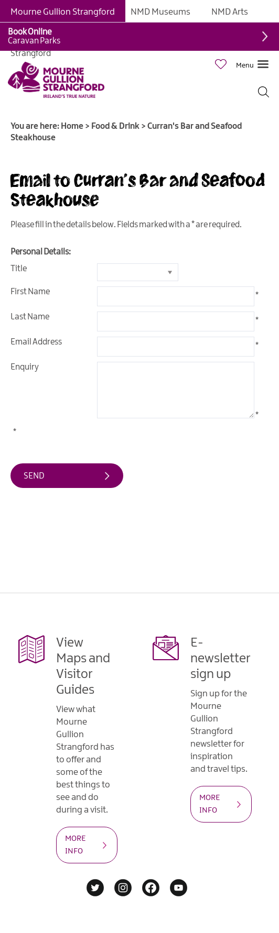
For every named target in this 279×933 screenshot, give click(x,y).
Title (18, 268)
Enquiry (24, 367)
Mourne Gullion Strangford (62, 12)
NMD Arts (229, 12)
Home (72, 126)
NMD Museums (160, 12)
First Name (30, 291)
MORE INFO (75, 845)
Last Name (29, 317)
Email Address (36, 342)
